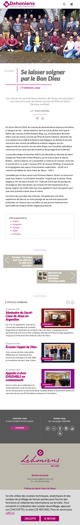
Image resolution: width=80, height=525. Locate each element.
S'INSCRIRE (20, 428)
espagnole (17, 224)
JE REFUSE (50, 518)
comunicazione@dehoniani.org (40, 479)
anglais (16, 221)
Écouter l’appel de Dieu (21, 347)
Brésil (37, 88)
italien (15, 231)
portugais (17, 234)
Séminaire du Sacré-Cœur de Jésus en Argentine (19, 316)
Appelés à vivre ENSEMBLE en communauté (16, 376)
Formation (28, 88)
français (16, 228)
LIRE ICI (10, 513)
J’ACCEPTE (30, 518)
